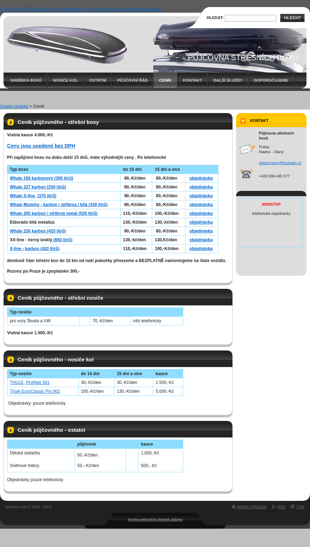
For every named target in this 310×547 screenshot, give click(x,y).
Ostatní (97, 80)
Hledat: (215, 17)
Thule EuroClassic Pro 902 (35, 391)
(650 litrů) (62, 239)
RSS (281, 507)
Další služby (228, 80)
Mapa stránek (252, 507)
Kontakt (192, 80)
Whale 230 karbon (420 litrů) (38, 231)
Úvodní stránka (14, 106)
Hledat (292, 17)
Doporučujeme (271, 80)
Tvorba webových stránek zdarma (155, 519)
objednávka (201, 178)
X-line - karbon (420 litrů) (35, 248)
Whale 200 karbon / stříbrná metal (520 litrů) (54, 213)
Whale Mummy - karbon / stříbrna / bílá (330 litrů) (58, 204)
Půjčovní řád (132, 80)
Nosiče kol (65, 80)
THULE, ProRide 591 (30, 382)
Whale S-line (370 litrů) (33, 195)
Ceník (165, 80)
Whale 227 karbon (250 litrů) (38, 187)
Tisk (300, 507)
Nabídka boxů (26, 80)
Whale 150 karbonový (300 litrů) (41, 178)
